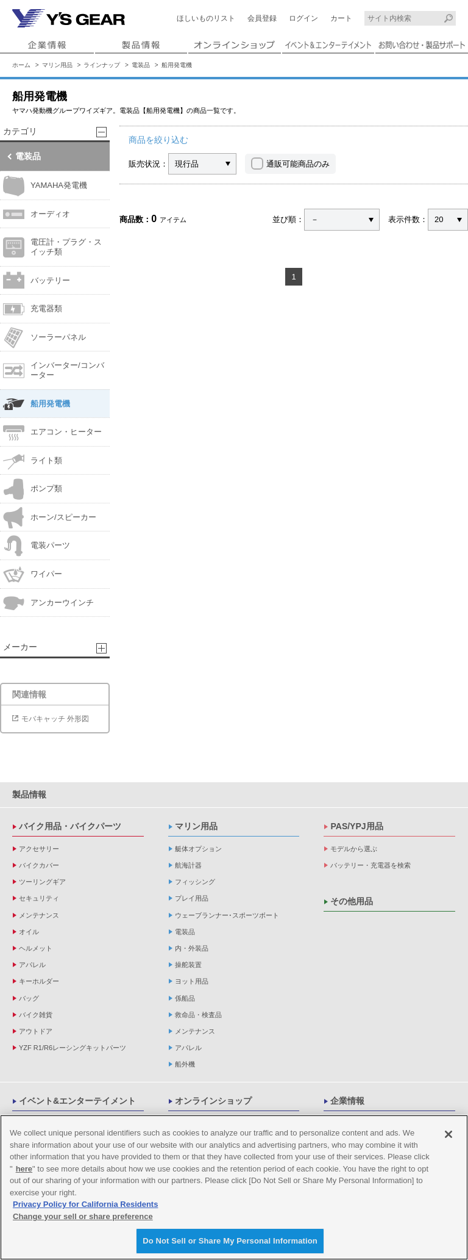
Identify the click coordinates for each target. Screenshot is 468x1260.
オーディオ (36, 214)
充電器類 (32, 309)
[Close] (448, 1134)
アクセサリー (39, 848)
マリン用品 (57, 65)
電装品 (141, 65)
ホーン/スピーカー (49, 517)
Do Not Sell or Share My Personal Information (230, 1241)
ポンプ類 (32, 489)
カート (341, 18)
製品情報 (29, 794)
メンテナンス (39, 915)
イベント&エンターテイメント (77, 1101)
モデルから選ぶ (353, 848)
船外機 (185, 1064)
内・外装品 (191, 948)
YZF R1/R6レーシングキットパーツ (72, 1047)
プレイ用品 (191, 898)
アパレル (32, 964)
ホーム (21, 65)
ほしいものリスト (206, 18)
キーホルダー (39, 981)
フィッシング (195, 881)
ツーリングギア (42, 881)
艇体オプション (198, 848)
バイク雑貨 (35, 1014)
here (24, 1169)
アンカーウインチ (48, 602)
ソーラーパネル (44, 337)
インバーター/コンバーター (53, 370)
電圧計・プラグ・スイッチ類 (52, 247)
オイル (29, 931)
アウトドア (35, 1031)
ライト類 (32, 461)
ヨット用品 (191, 981)
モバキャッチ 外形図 (55, 719)
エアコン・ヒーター (52, 432)
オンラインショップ (213, 1101)
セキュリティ (39, 898)
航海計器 (188, 865)
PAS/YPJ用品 (356, 826)
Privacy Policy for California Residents (85, 1204)
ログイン (303, 18)
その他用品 (351, 901)
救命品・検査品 (198, 1014)
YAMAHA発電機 (45, 185)
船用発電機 (176, 65)
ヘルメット (35, 948)
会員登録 (262, 18)
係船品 (185, 998)
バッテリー (36, 280)
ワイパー (32, 574)
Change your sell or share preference (83, 1217)
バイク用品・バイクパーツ (70, 826)
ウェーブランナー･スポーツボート (227, 915)
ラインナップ (101, 65)
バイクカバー (39, 865)
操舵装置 (188, 964)
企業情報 (347, 1101)
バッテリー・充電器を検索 (370, 865)
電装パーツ (36, 545)
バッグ (29, 998)
